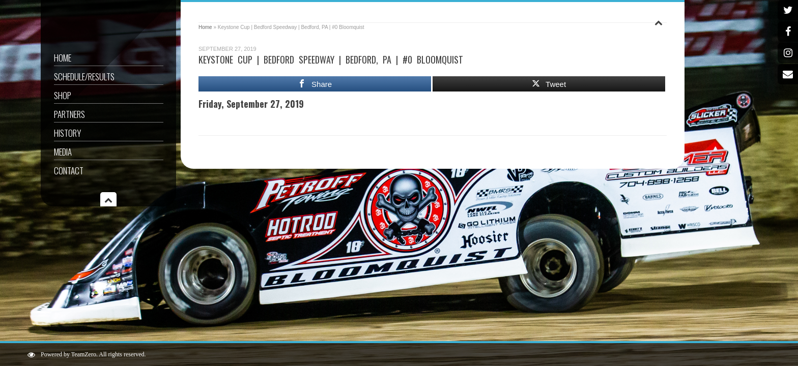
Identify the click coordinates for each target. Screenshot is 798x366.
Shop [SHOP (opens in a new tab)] (62, 95)
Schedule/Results (84, 76)
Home (62, 57)
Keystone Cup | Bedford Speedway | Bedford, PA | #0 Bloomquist (330, 59)
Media (63, 151)
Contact (68, 170)
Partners (69, 114)
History (67, 133)
